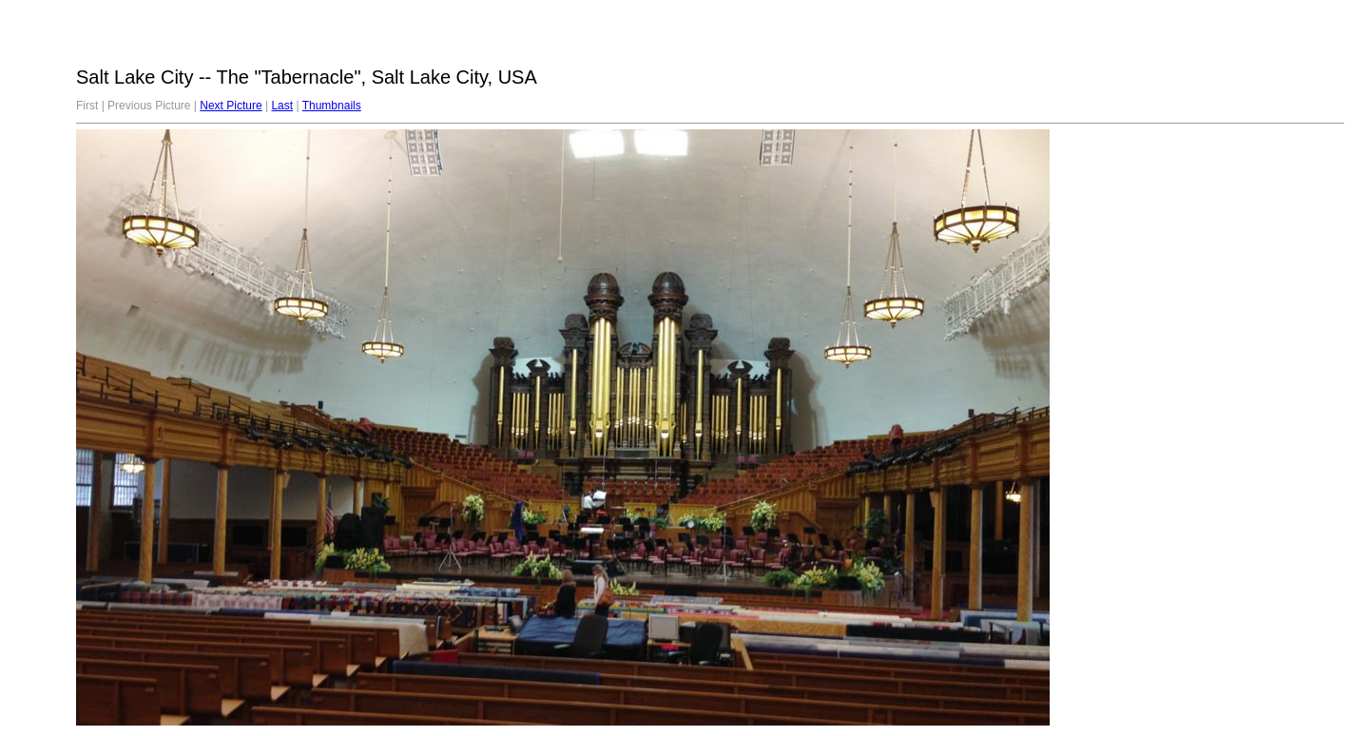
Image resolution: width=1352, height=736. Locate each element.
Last (282, 105)
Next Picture (230, 105)
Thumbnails (331, 105)
